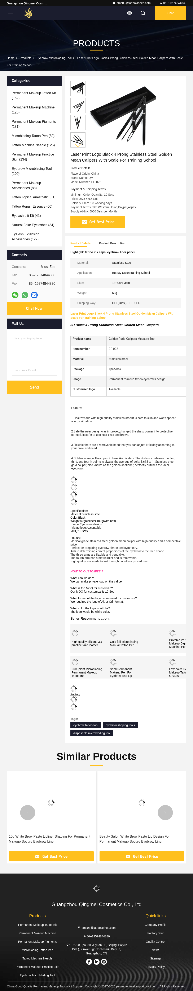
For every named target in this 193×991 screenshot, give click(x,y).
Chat (170, 13)
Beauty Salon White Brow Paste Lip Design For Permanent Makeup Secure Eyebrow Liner (135, 839)
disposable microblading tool (91, 733)
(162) (34, 95)
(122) (25, 236)
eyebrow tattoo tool (85, 725)
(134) (33, 157)
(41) (26, 215)
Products (25, 58)
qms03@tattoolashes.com (131, 3)
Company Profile (155, 924)
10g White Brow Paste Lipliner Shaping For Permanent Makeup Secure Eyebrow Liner (49, 839)
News (155, 950)
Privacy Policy (155, 967)
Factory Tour (155, 933)
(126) (33, 109)
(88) (26, 185)
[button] (78, 146)
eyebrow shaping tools (120, 725)
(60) (32, 206)
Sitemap (155, 958)
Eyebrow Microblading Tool (54, 58)
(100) (32, 171)
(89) (33, 136)
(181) (34, 124)
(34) (33, 225)
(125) (33, 145)
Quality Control (155, 941)
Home (10, 58)
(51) (34, 197)
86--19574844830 (172, 3)
